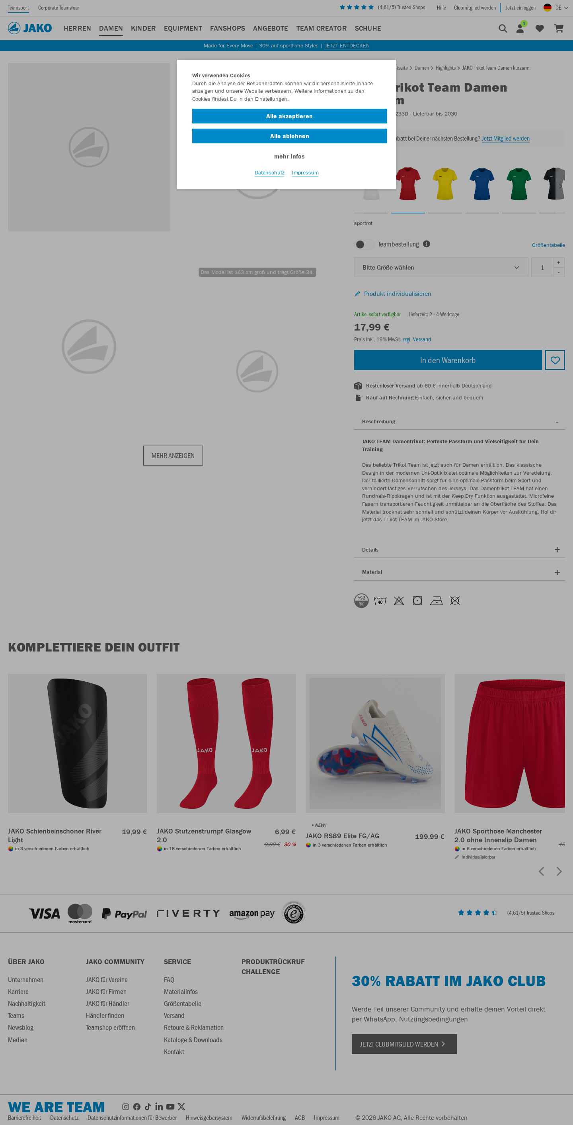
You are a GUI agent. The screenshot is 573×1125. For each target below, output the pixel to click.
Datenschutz (270, 175)
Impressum (305, 175)
